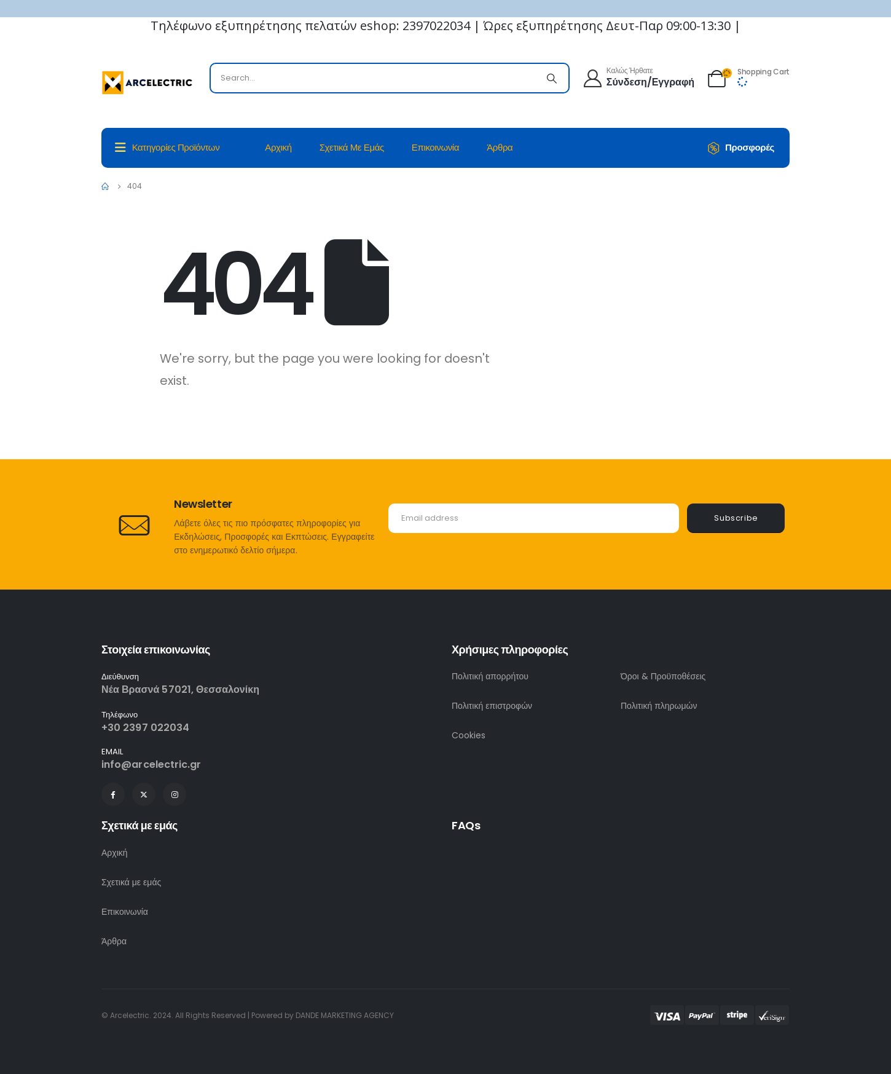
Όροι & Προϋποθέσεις (663, 676)
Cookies (468, 735)
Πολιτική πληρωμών (659, 706)
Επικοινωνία (435, 147)
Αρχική (278, 147)
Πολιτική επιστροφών (492, 706)
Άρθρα (499, 147)
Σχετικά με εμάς (352, 147)
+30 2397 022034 (145, 728)
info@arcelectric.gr (151, 764)
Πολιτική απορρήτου (490, 676)
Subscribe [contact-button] (736, 518)
